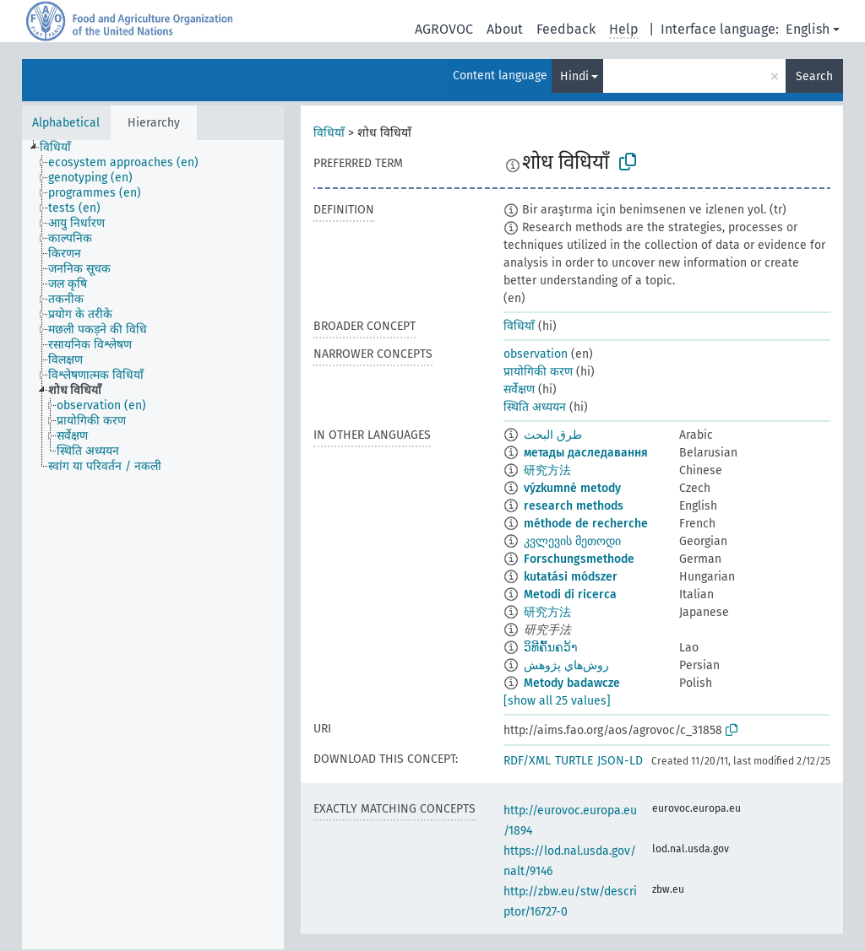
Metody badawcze (572, 683)
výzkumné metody (572, 488)
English (808, 29)
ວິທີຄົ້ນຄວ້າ (551, 647)
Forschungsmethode (579, 559)
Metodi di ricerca (570, 594)
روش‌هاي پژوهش (566, 665)
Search (814, 76)
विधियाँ (329, 133)
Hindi (574, 76)
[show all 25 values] (557, 701)
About (505, 29)
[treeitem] (62, 147)
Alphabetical (66, 123)
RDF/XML (527, 761)
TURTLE (574, 761)
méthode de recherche (586, 523)
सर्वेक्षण (519, 389)
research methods (573, 506)
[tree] (153, 544)
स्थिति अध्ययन (534, 407)
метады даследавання (586, 453)
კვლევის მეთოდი (572, 541)
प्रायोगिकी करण (538, 372)
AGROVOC (444, 29)
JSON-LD (620, 761)
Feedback (566, 29)
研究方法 (547, 470)
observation (535, 354)
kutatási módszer (570, 577)
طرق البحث (553, 435)
